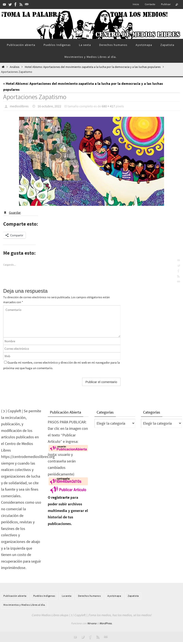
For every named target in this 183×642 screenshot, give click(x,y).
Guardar (15, 212)
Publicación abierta (14, 595)
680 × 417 (108, 106)
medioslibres (19, 106)
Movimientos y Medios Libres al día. (24, 604)
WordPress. (105, 623)
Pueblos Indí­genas (44, 595)
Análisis (14, 67)
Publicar (166, 4)
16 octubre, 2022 (49, 106)
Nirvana (91, 623)
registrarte (60, 497)
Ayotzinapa (114, 595)
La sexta (66, 595)
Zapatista (133, 595)
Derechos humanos (89, 595)
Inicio (136, 4)
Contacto (150, 4)
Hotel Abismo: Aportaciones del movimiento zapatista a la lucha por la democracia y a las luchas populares (93, 67)
